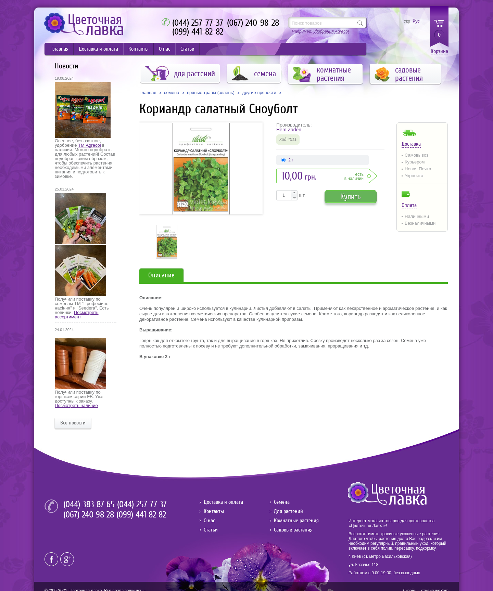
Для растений (288, 511)
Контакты (138, 49)
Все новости (73, 423)
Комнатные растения (296, 520)
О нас (164, 49)
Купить (350, 196)
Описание (161, 275)
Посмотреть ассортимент (77, 314)
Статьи (187, 49)
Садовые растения (293, 530)
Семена (282, 502)
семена (171, 92)
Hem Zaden (288, 129)
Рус (416, 21)
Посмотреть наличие (76, 405)
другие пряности (259, 92)
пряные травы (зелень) (211, 92)
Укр (407, 21)
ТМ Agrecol (89, 145)
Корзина (439, 51)
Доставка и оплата (98, 49)
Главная (59, 49)
